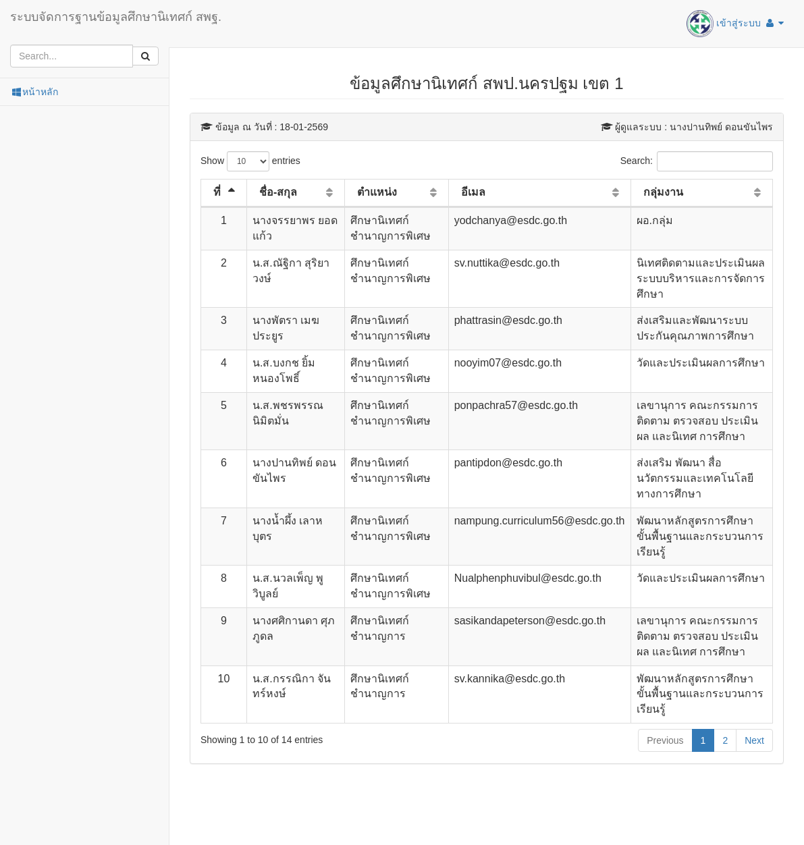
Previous (665, 740)
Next (754, 740)
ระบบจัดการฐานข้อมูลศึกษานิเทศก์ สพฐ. (115, 17)
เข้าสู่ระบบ (735, 23)
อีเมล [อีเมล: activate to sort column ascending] (473, 192)
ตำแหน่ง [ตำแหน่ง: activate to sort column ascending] (377, 192)
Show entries (250, 161)
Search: (696, 161)
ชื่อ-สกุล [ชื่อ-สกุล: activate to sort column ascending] (278, 192)
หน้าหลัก (34, 91)
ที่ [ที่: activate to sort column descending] (217, 192)
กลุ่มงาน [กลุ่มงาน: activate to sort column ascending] (663, 192)
